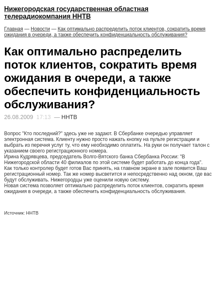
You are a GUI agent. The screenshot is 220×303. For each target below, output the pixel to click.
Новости (40, 29)
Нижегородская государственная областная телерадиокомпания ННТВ (76, 12)
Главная (13, 29)
